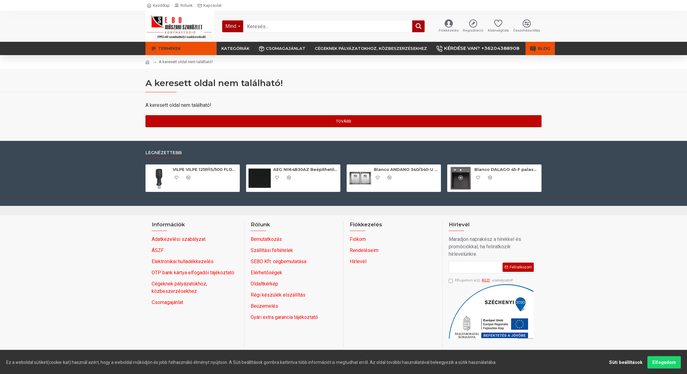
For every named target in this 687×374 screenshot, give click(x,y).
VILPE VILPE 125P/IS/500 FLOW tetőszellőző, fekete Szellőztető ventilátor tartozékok (205, 169)
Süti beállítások (625, 365)
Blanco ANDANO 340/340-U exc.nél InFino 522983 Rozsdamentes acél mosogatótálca (406, 169)
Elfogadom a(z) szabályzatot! (481, 280)
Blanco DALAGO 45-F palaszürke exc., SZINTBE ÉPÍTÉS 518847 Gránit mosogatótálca (506, 169)
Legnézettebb (163, 152)
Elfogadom (664, 365)
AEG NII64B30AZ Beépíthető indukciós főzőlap (305, 169)
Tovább (343, 121)
